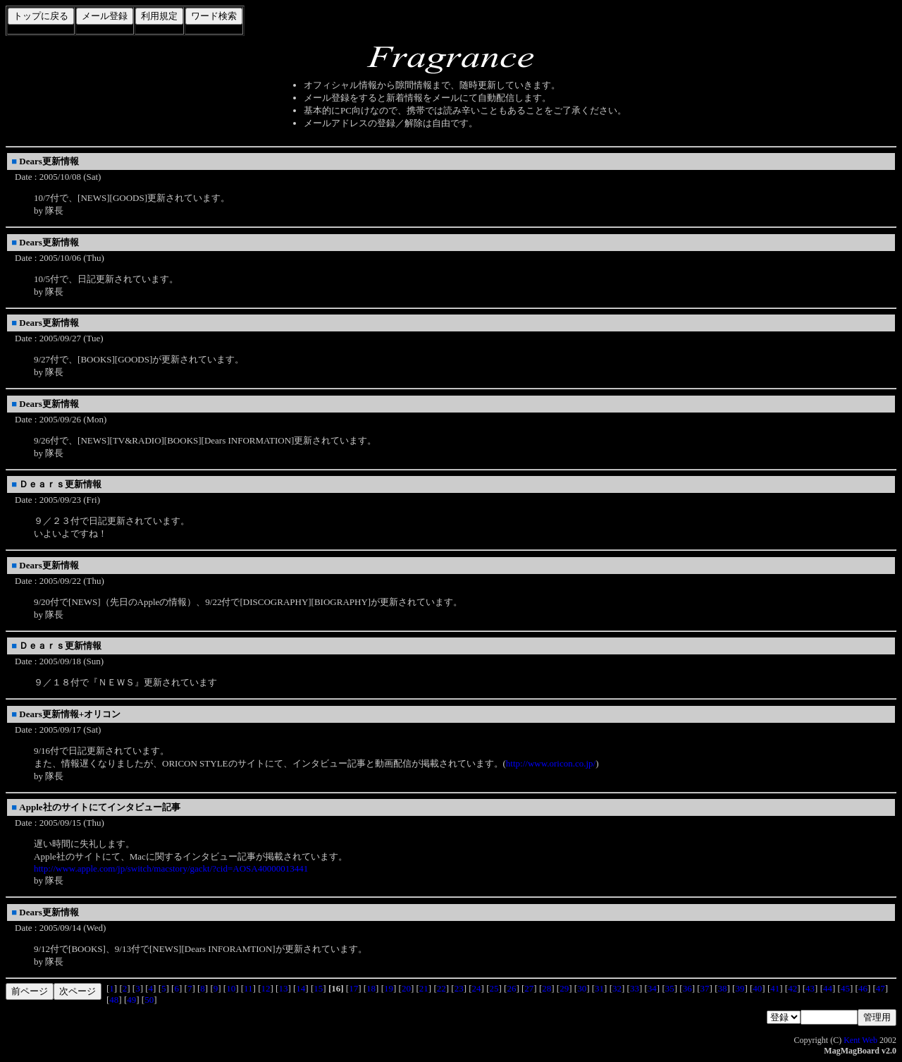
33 (634, 988)
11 (248, 988)
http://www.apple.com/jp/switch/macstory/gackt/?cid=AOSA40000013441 (171, 868)
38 (722, 988)
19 (388, 988)
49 (131, 999)
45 (845, 988)
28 (546, 988)
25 (494, 988)
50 (149, 999)
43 (810, 988)
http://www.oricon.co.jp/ (550, 763)
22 (441, 988)
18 (371, 988)
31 (599, 988)
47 (880, 988)
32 (617, 988)
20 (406, 988)
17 (353, 988)
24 (476, 988)
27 (528, 988)
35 (669, 988)
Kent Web (860, 1040)
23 (459, 988)
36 (687, 988)
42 (792, 988)
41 (774, 988)
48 (113, 999)
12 (266, 988)
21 (423, 988)
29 (564, 988)
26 (511, 988)
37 (705, 988)
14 (300, 988)
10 (230, 988)
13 (283, 988)
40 (757, 988)
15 (318, 988)
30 (581, 988)
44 (827, 988)
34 (652, 988)
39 (739, 988)
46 (862, 988)
